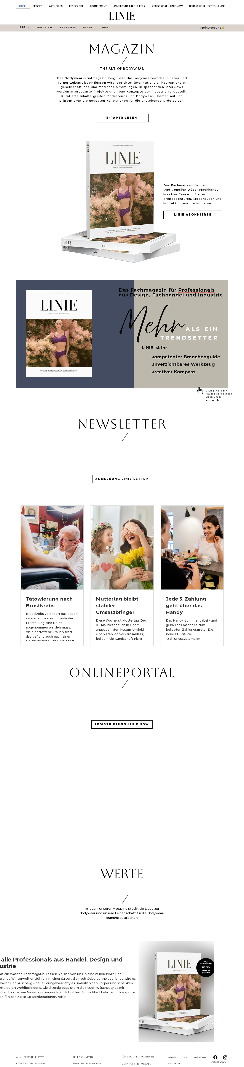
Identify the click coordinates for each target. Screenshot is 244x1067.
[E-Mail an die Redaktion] (96, 1063)
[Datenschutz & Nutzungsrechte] (189, 1057)
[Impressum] (177, 1063)
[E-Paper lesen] (122, 118)
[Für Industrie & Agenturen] (139, 1056)
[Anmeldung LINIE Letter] (121, 479)
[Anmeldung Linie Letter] (39, 1057)
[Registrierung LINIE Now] (122, 724)
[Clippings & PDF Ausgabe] (139, 1064)
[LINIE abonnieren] (192, 215)
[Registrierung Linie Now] (39, 1063)
